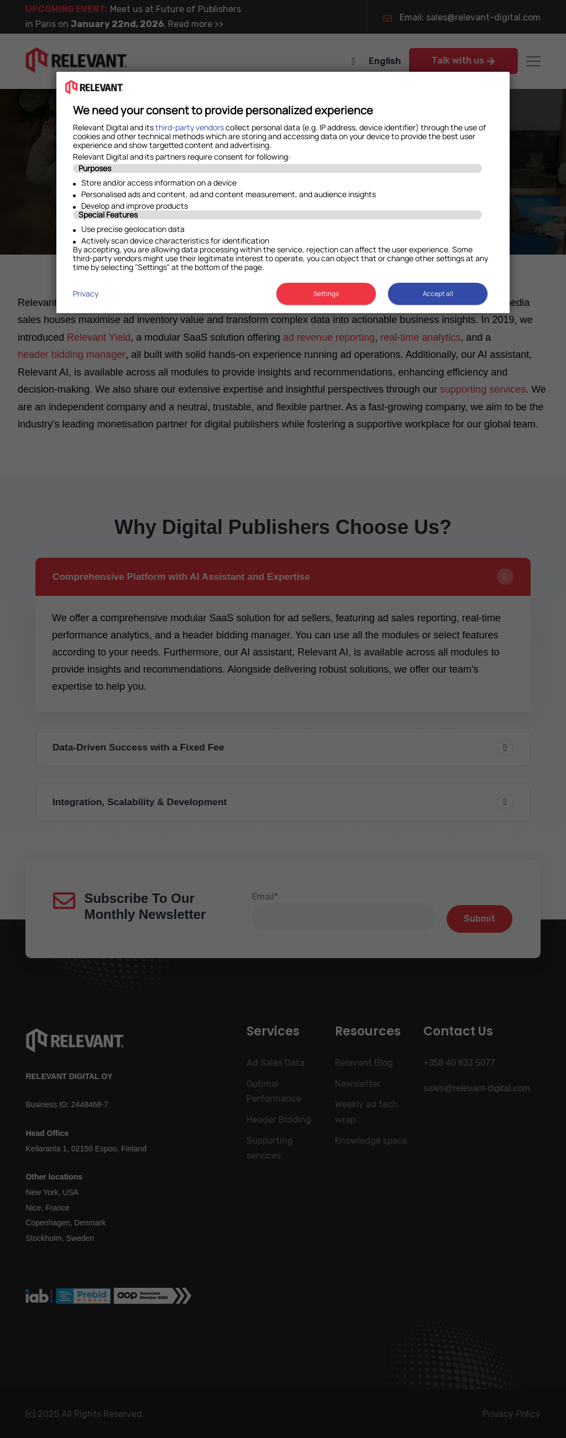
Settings (324, 293)
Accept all (437, 293)
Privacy (85, 293)
